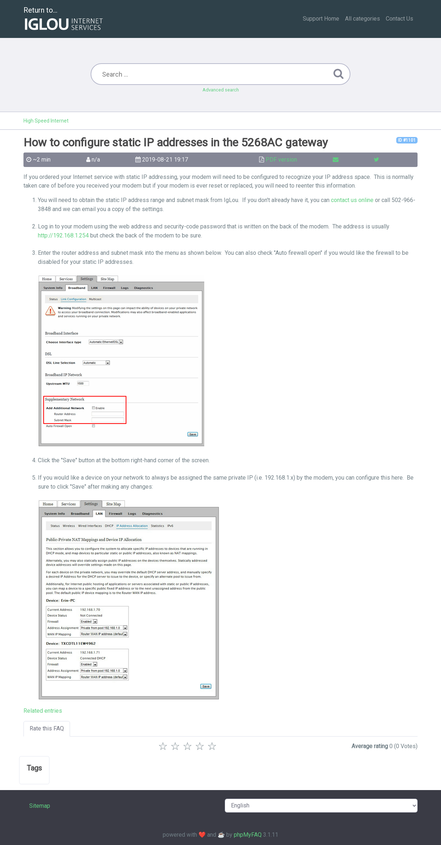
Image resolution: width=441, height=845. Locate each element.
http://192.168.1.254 (63, 235)
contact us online (352, 200)
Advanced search (220, 90)
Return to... (64, 19)
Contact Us (399, 18)
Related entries (42, 710)
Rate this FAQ (47, 728)
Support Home (321, 18)
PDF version (281, 159)
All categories (362, 18)
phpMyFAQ (248, 834)
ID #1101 (407, 140)
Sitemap (39, 805)
